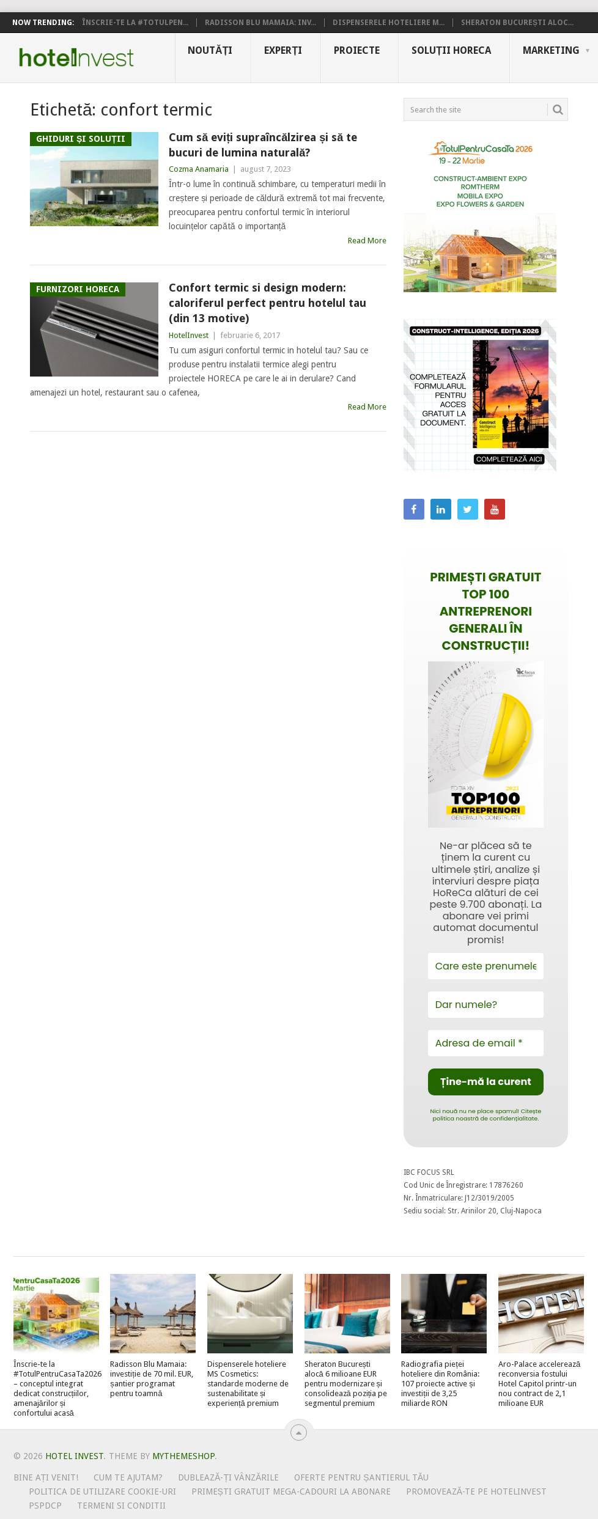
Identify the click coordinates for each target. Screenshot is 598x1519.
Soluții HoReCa (451, 50)
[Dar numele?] (486, 1004)
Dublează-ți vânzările (228, 1477)
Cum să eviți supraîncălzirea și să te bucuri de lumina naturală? (263, 145)
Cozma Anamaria (199, 169)
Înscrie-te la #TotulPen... (135, 22)
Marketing (551, 50)
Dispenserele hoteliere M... (389, 22)
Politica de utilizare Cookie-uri (102, 1491)
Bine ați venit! (46, 1477)
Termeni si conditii (121, 1505)
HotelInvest (189, 335)
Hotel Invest (76, 57)
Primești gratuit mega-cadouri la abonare (291, 1491)
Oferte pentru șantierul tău (361, 1477)
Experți (283, 50)
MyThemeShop (183, 1456)
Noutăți (210, 50)
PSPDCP (45, 1505)
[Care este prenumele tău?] (486, 966)
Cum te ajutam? (128, 1477)
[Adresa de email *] (486, 1043)
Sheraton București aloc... (517, 22)
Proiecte (357, 50)
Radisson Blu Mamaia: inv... (260, 22)
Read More (367, 240)
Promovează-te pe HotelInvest (476, 1491)
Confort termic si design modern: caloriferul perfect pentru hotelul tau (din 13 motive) (267, 303)
